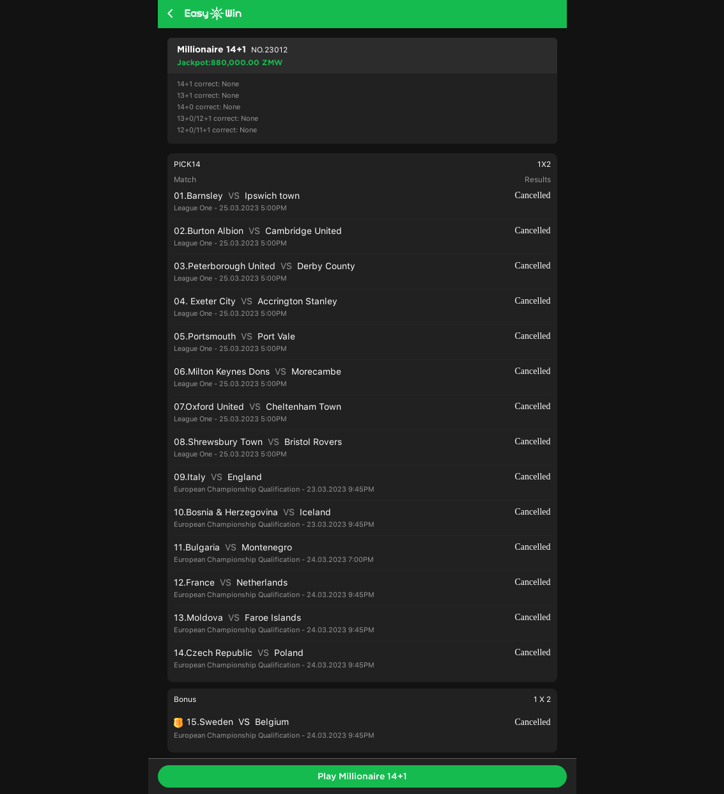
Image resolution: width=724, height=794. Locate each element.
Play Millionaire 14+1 (362, 776)
